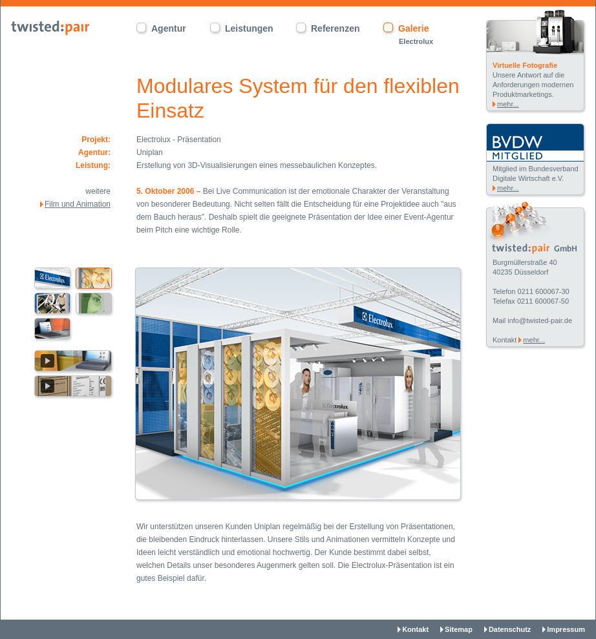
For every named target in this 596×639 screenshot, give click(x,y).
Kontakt (415, 629)
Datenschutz (510, 629)
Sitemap (459, 629)
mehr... (508, 104)
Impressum (566, 629)
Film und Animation (78, 204)
